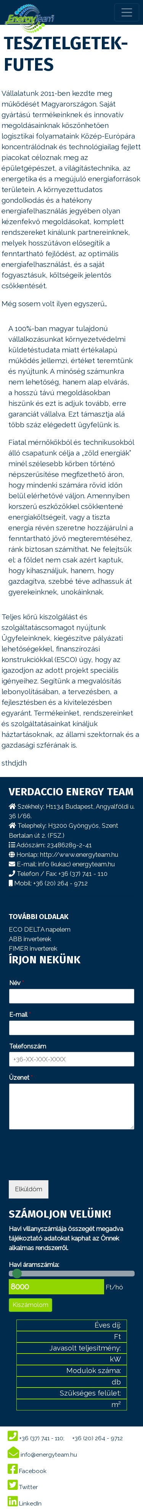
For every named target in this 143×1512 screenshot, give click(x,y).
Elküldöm (28, 1189)
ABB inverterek (30, 939)
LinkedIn (25, 1503)
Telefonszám (27, 1046)
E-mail (20, 1014)
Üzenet (21, 1077)
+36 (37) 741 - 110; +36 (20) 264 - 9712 (65, 1438)
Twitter (23, 1487)
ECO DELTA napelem (40, 929)
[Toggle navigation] (126, 12)
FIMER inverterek (33, 948)
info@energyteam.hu (42, 1454)
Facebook (27, 1471)
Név (16, 983)
